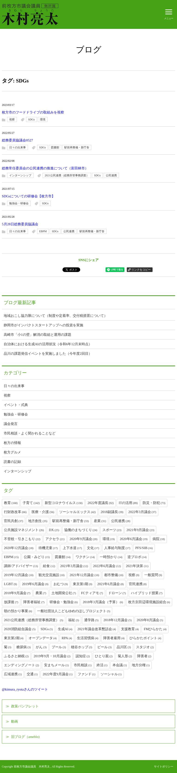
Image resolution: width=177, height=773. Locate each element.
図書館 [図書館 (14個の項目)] (63, 557)
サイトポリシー (163, 766)
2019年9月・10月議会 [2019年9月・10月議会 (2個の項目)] (52, 656)
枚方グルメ (12, 452)
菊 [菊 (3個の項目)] (7, 647)
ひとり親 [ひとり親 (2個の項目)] (104, 656)
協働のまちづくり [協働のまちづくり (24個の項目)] (80, 530)
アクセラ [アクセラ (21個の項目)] (55, 539)
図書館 (55, 147)
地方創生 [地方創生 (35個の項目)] (37, 521)
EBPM (43, 231)
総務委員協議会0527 (17, 140)
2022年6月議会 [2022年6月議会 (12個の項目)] (107, 566)
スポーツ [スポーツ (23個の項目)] (111, 530)
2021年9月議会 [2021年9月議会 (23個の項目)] (140, 530)
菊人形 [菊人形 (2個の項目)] (125, 656)
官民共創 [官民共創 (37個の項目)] (13, 521)
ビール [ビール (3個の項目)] (104, 647)
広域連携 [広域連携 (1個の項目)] (13, 674)
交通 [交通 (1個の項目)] (32, 674)
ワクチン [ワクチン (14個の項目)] (85, 557)
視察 (12, 119)
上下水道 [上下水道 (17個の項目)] (72, 548)
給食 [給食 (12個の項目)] (49, 566)
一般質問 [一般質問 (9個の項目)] (153, 575)
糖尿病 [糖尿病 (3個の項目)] (23, 647)
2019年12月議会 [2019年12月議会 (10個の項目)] (18, 575)
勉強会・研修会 (19, 203)
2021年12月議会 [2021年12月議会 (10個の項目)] (84, 575)
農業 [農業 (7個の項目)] (40, 593)
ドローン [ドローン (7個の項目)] (117, 593)
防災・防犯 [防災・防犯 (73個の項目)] (154, 503)
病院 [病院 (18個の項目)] (159, 539)
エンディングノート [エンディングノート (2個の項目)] (21, 665)
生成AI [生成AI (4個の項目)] (65, 629)
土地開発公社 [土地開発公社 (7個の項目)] (63, 593)
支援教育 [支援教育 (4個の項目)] (130, 629)
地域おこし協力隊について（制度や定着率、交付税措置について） (55, 316)
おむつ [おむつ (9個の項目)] (60, 584)
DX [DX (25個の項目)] (54, 530)
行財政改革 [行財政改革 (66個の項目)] (15, 512)
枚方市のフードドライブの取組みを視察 (33, 112)
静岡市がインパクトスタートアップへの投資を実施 (43, 325)
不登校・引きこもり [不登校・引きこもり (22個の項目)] (22, 539)
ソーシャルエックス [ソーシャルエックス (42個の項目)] (77, 512)
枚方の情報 (12, 443)
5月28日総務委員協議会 (20, 224)
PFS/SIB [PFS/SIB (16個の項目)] (144, 548)
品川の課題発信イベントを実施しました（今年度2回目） (48, 353)
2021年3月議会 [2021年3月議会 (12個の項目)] (74, 566)
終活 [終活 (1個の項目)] (102, 665)
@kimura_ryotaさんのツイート (25, 689)
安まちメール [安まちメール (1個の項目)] (56, 665)
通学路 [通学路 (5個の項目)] (91, 620)
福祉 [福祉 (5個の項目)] (73, 620)
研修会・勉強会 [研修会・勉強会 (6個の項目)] (64, 602)
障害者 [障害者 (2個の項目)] (144, 656)
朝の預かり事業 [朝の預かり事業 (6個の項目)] (18, 611)
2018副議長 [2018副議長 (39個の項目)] (112, 512)
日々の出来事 (17, 147)
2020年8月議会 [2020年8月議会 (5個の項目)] (150, 620)
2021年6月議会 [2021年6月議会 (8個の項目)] (110, 584)
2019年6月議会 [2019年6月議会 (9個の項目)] (35, 584)
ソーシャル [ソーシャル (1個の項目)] (111, 674)
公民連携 (111, 175)
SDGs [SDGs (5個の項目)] (47, 629)
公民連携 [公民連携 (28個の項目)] (120, 521)
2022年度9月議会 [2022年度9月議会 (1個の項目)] (58, 674)
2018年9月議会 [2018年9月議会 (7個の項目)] (17, 593)
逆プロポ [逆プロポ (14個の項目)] (137, 557)
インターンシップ (20, 175)
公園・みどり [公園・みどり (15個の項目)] (37, 557)
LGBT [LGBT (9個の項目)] (10, 584)
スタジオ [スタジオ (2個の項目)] (145, 647)
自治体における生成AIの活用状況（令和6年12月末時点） (48, 344)
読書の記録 (12, 462)
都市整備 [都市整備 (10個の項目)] (113, 575)
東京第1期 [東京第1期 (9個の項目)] (82, 584)
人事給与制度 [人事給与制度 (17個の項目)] (117, 548)
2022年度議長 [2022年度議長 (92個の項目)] (101, 503)
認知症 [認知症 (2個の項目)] (83, 656)
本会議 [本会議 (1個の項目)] (119, 665)
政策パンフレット (25, 706)
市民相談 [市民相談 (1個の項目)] (82, 665)
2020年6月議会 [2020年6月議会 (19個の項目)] (134, 539)
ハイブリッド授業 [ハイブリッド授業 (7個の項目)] (146, 593)
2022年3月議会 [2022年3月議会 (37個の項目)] (142, 512)
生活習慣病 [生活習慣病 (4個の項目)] (87, 638)
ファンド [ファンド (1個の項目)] (86, 674)
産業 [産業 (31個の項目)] (100, 521)
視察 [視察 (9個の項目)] (133, 575)
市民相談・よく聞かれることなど (30, 433)
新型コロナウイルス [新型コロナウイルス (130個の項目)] (64, 503)
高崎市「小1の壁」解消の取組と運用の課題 (37, 334)
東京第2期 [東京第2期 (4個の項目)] (14, 638)
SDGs (31, 119)
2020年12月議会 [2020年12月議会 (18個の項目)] (18, 548)
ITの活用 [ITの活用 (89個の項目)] (128, 503)
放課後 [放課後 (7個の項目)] (11, 602)
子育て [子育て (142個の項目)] (31, 503)
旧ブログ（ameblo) (25, 737)
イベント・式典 (16, 405)
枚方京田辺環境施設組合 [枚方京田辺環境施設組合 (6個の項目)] (149, 602)
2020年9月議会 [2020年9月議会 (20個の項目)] (83, 539)
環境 (42, 119)
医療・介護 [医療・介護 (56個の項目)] (43, 512)
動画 (14, 721)
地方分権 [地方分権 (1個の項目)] (141, 665)
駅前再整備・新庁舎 (76, 147)
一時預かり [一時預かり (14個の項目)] (111, 557)
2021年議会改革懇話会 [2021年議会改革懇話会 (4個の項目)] (96, 629)
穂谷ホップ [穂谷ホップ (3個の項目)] (81, 647)
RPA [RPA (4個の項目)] (67, 638)
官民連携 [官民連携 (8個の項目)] (138, 584)
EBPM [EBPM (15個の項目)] (11, 557)
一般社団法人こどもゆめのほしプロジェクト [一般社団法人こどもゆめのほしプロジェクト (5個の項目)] (73, 611)
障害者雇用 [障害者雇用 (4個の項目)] (113, 638)
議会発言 (11, 424)
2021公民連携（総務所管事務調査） (67, 175)
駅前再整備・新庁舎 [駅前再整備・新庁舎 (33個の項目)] (70, 521)
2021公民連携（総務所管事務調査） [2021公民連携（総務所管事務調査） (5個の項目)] (33, 620)
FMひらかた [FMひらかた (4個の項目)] (155, 629)
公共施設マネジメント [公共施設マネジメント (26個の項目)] (24, 530)
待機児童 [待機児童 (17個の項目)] (48, 548)
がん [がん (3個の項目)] (41, 647)
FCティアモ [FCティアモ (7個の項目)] (92, 593)
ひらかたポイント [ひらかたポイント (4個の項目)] (145, 638)
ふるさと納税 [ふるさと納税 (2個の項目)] (16, 656)
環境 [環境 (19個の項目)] (109, 539)
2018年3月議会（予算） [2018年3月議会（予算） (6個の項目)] (103, 602)
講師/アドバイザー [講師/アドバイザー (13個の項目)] (21, 566)
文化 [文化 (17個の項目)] (93, 548)
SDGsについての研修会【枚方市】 (28, 196)
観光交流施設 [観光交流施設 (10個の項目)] (51, 575)
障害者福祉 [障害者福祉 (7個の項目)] (33, 602)
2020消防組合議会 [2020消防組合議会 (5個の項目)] (19, 629)
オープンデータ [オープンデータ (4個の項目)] (43, 638)
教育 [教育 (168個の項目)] (11, 503)
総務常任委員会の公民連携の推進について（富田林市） (45, 168)
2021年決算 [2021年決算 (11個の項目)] (137, 566)
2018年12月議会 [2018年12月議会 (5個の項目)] (117, 620)
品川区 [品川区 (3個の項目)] (124, 647)
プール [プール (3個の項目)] (59, 647)
